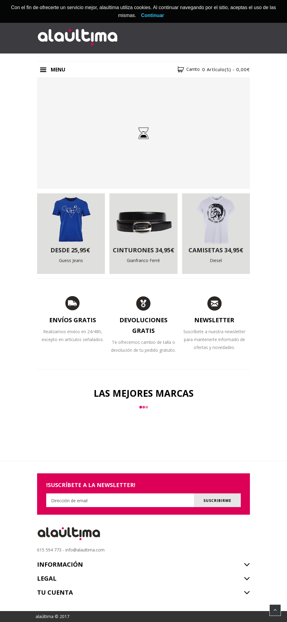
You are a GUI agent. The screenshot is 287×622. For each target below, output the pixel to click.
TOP (275, 610)
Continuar (152, 15)
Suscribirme (217, 500)
